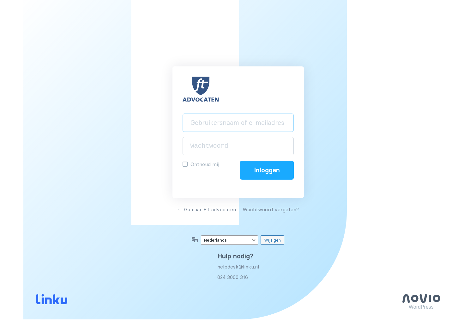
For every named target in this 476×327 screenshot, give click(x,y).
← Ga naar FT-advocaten (207, 209)
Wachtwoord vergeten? (271, 209)
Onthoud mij (204, 164)
